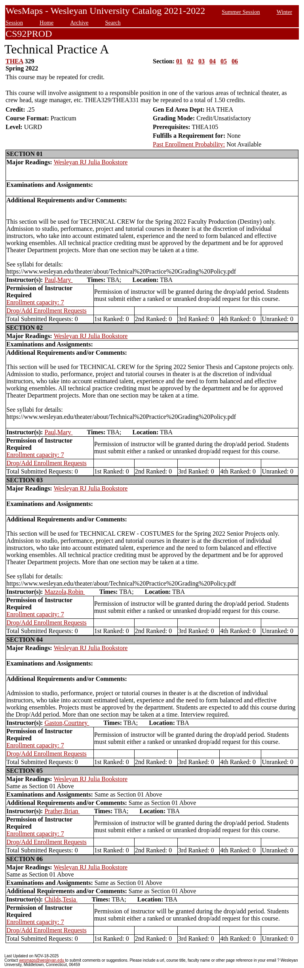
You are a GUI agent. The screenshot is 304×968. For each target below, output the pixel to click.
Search (113, 22)
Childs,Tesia (60, 899)
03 (201, 61)
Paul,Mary (58, 279)
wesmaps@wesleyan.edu (42, 960)
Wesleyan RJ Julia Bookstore (91, 162)
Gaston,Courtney (66, 722)
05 (223, 61)
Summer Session (241, 12)
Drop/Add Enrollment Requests (46, 310)
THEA (14, 61)
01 (179, 61)
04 (212, 61)
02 (190, 61)
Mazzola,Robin (64, 591)
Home (46, 22)
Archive (79, 22)
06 (235, 61)
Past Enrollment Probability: (189, 144)
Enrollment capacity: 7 (35, 302)
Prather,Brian (62, 811)
